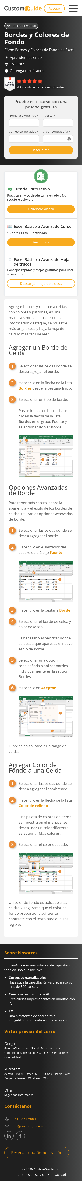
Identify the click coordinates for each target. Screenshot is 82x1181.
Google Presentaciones (53, 1053)
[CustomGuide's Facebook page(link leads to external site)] (20, 1135)
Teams (21, 1078)
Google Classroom (16, 1048)
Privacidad (58, 1174)
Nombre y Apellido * (24, 115)
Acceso (54, 8)
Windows (34, 1078)
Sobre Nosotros (21, 953)
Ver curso (41, 242)
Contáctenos (18, 1106)
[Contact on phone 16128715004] (41, 1119)
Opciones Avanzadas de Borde (38, 490)
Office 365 (32, 1074)
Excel (19, 1074)
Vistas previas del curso (29, 1031)
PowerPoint (62, 1074)
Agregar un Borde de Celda (38, 350)
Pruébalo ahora (41, 209)
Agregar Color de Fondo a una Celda (35, 767)
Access (8, 1074)
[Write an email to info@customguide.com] (41, 1126)
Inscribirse (41, 150)
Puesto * (49, 115)
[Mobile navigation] (73, 8)
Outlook (46, 1074)
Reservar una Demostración (36, 1152)
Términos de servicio (31, 1174)
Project (9, 1078)
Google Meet (12, 1057)
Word (47, 1078)
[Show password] (69, 139)
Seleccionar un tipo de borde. (43, 399)
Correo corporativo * (24, 131)
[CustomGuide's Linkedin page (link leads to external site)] (9, 1135)
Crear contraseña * (57, 131)
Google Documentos (44, 1048)
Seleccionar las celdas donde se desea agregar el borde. (45, 368)
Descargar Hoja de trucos (41, 283)
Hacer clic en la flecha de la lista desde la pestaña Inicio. (45, 385)
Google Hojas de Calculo (20, 1053)
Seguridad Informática (18, 1095)
